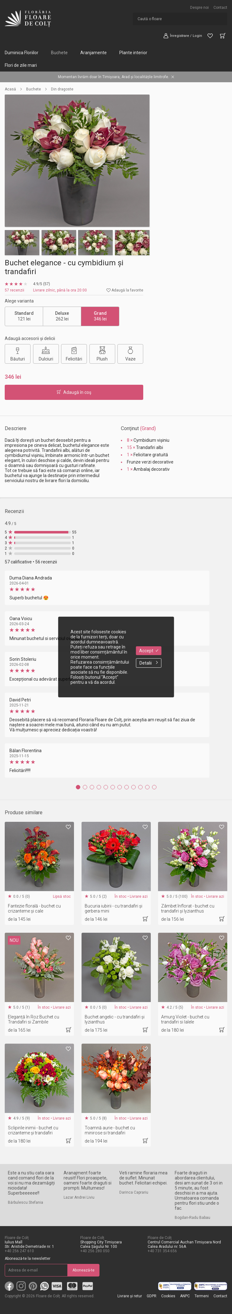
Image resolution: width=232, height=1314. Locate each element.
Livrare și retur (129, 1296)
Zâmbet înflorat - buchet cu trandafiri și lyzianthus (187, 908)
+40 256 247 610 (19, 1251)
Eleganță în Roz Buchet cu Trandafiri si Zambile (33, 1019)
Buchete (59, 52)
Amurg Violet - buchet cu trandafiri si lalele (185, 1019)
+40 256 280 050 (95, 1251)
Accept (148, 650)
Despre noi (199, 7)
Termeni (202, 1296)
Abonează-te (83, 1270)
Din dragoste (62, 89)
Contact (220, 7)
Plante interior (133, 52)
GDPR (151, 1296)
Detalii (148, 663)
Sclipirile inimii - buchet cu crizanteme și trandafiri (33, 1130)
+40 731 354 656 (162, 1251)
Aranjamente (93, 52)
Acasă (10, 89)
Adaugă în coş (74, 392)
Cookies (168, 1296)
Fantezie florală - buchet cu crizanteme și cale (34, 908)
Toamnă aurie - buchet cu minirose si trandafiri (110, 1130)
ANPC (185, 1296)
